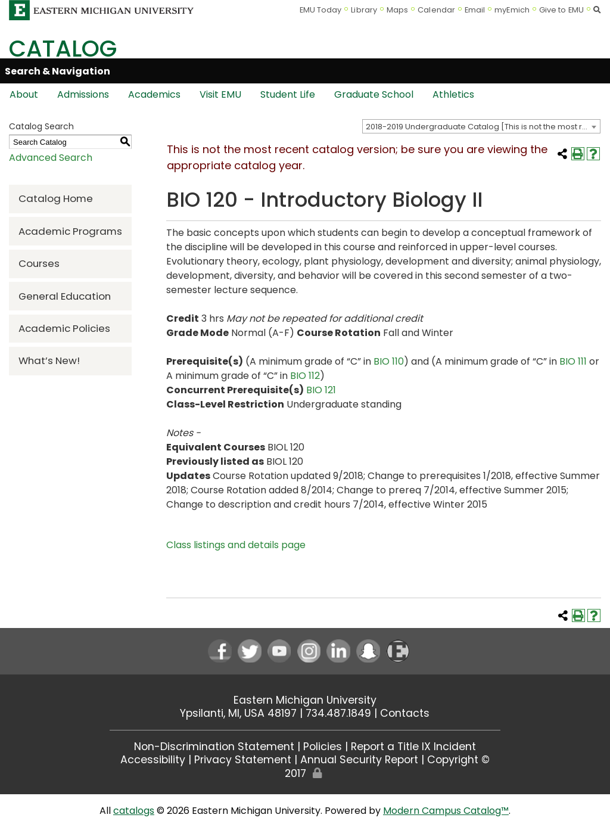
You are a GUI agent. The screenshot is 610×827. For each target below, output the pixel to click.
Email (475, 10)
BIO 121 (321, 390)
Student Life (287, 94)
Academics (154, 94)
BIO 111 (573, 361)
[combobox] (481, 126)
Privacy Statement (242, 760)
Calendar (436, 10)
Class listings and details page (236, 545)
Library (364, 10)
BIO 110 (389, 361)
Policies (322, 746)
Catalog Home (55, 198)
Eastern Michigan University (305, 700)
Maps (397, 10)
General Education (64, 296)
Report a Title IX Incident (413, 746)
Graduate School (373, 94)
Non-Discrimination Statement (214, 746)
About (24, 94)
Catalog (63, 48)
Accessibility (152, 760)
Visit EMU (220, 94)
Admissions (83, 94)
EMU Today (321, 10)
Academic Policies (64, 328)
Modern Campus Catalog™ (446, 810)
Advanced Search (50, 157)
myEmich (512, 10)
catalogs (133, 810)
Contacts (405, 713)
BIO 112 (305, 376)
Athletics (453, 94)
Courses (39, 263)
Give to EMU (561, 10)
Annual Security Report (359, 760)
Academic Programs (70, 231)
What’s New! (49, 360)
